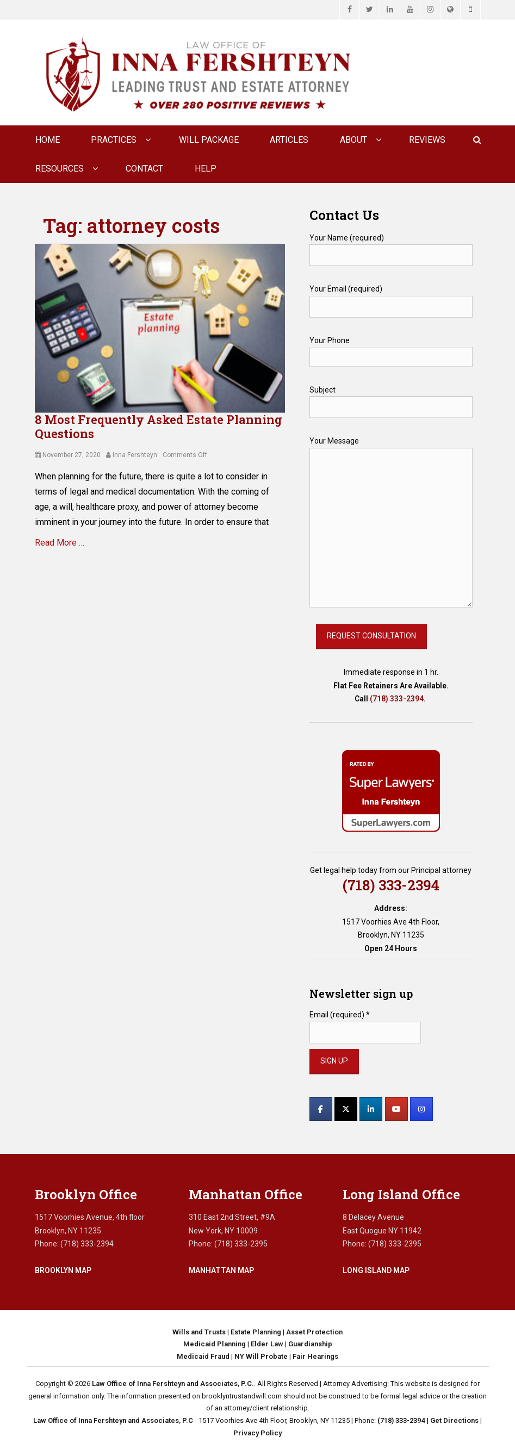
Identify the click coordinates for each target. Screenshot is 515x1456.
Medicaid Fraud (203, 1356)
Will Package (209, 140)
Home (47, 140)
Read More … (59, 542)
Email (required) (339, 1014)
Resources (59, 168)
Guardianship (310, 1344)
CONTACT (144, 168)
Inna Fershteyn (135, 455)
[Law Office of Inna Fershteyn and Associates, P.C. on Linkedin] (370, 1109)
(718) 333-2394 (397, 698)
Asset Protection (314, 1332)
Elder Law (267, 1344)
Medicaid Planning (214, 1344)
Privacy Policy (257, 1433)
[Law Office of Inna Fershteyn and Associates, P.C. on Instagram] (421, 1109)
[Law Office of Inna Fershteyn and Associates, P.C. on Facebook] (320, 1109)
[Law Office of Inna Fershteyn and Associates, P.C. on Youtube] (396, 1109)
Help (205, 168)
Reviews (427, 140)
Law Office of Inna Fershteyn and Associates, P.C (113, 1420)
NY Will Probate (261, 1356)
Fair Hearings (315, 1356)
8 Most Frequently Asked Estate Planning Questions (158, 426)
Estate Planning (256, 1332)
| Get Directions (452, 1420)
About (353, 140)
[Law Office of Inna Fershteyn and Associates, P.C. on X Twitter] (345, 1109)
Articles (289, 140)
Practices (113, 140)
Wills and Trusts (199, 1332)
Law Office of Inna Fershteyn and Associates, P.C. (173, 1383)
